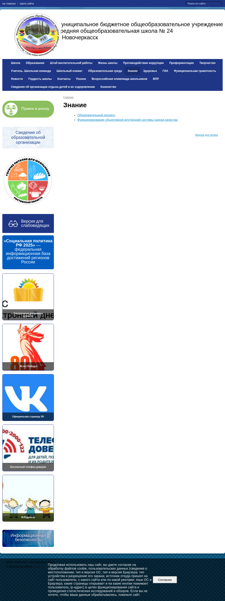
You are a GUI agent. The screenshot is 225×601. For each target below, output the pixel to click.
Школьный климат (69, 71)
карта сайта (27, 3)
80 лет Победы (28, 366)
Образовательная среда (105, 71)
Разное (81, 79)
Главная (68, 97)
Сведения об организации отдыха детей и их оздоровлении (53, 86)
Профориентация (181, 63)
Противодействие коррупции (143, 63)
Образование (35, 63)
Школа (15, 63)
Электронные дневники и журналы (28, 314)
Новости (17, 79)
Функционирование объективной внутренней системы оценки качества (127, 120)
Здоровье (150, 71)
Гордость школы (40, 79)
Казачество (108, 86)
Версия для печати (206, 134)
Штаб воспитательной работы (71, 63)
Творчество (207, 63)
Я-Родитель (28, 517)
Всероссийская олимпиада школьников (119, 79)
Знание (133, 71)
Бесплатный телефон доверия (28, 467)
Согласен (164, 580)
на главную (9, 3)
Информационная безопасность (28, 537)
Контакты (64, 79)
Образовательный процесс (96, 115)
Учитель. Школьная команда (31, 71)
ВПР (156, 79)
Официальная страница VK (28, 416)
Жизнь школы (107, 63)
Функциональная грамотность (195, 71)
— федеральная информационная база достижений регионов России (28, 251)
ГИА (165, 71)
